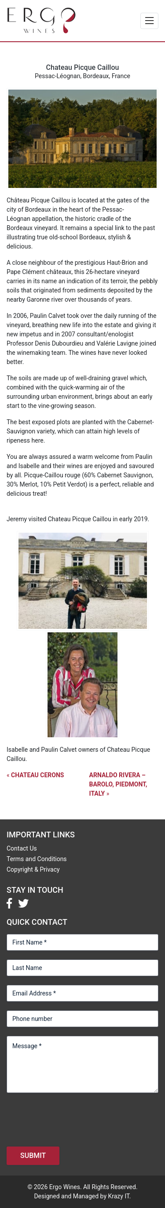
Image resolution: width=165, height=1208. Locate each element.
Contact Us (22, 848)
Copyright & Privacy (33, 869)
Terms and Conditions (37, 858)
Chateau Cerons (37, 775)
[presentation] (73, 1119)
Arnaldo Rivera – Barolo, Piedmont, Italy (118, 784)
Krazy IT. (119, 1196)
